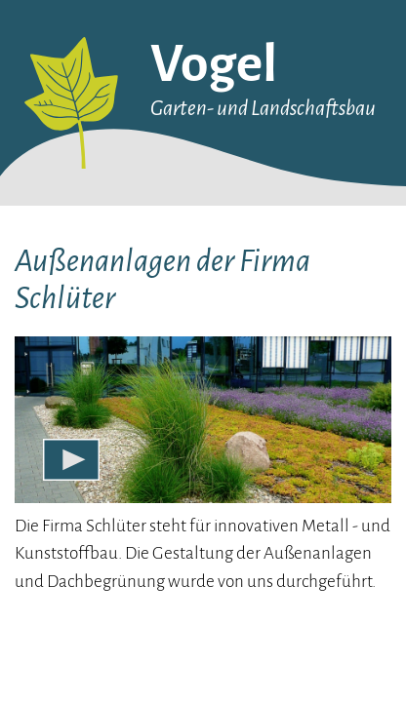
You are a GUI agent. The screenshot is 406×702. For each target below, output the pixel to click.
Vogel (213, 64)
